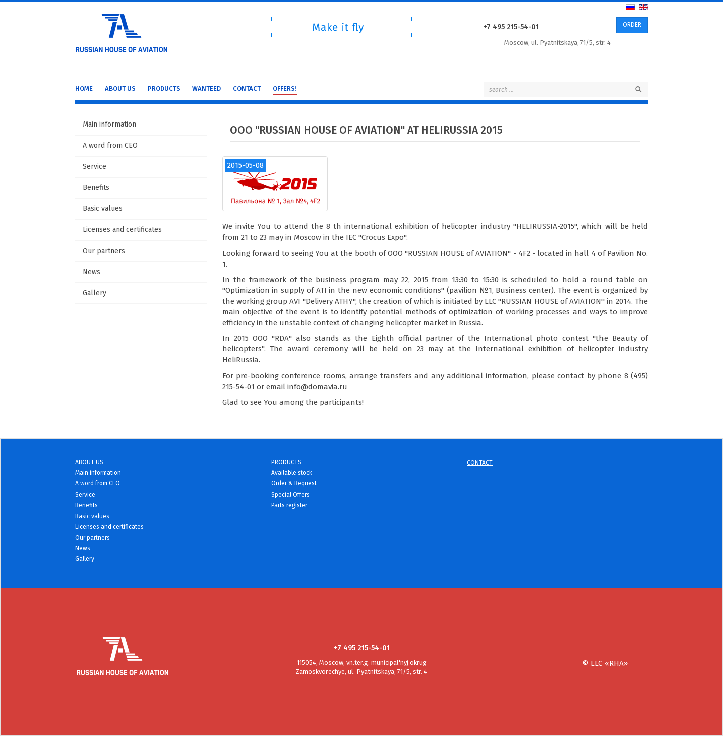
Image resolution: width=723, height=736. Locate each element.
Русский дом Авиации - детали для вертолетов (121, 31)
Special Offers (290, 494)
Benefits (96, 187)
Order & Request (294, 483)
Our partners (104, 251)
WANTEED (206, 88)
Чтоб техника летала (341, 29)
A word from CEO (110, 145)
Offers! (285, 88)
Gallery (94, 293)
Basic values (103, 208)
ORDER (632, 24)
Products (164, 88)
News (91, 272)
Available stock (291, 472)
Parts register (289, 505)
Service (94, 166)
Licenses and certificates (122, 229)
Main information (109, 124)
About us (120, 88)
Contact (247, 88)
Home (84, 88)
